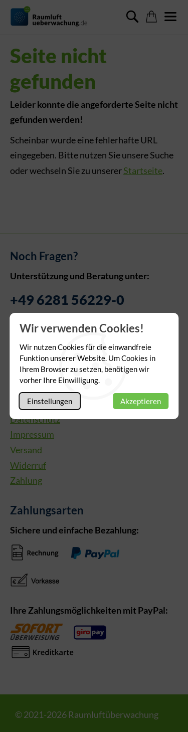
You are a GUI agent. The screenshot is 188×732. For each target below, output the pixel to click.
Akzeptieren (140, 401)
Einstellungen (49, 401)
